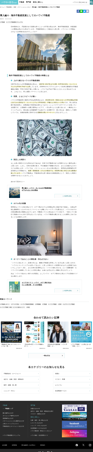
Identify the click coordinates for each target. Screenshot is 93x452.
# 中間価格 (37, 304)
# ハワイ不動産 (51, 304)
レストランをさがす (37, 416)
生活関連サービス (78, 383)
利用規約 (46, 438)
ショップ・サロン (55, 383)
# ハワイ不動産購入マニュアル (14, 22)
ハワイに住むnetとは (80, 2)
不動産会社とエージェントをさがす (13, 420)
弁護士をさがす (35, 402)
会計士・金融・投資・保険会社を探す (42, 404)
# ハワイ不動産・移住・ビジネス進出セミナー (12, 306)
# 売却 (58, 304)
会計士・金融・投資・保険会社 (55, 375)
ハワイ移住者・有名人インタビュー (41, 424)
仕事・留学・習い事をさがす (39, 413)
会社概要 (5, 438)
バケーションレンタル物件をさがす (13, 414)
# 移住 (28, 306)
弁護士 (28, 375)
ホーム (2, 7)
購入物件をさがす (8, 406)
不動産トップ (9, 402)
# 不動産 (2, 22)
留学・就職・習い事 (10, 383)
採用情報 (15, 438)
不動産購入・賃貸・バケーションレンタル (18, 7)
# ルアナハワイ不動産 (67, 304)
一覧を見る (46, 356)
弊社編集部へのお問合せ (30, 438)
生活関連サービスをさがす (39, 421)
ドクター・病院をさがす (38, 407)
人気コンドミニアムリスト (11, 417)
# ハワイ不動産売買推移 (26, 304)
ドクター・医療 (77, 375)
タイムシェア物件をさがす (11, 409)
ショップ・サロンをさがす (39, 419)
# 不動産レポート (5, 304)
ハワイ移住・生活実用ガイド (39, 429)
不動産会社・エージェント (10, 375)
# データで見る (15, 304)
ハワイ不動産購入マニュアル (11, 429)
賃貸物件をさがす (8, 412)
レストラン (30, 383)
